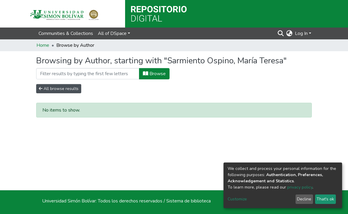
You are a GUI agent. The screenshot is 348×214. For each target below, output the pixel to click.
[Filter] (87, 73)
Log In (301, 33)
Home (42, 45)
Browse (154, 73)
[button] (289, 33)
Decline (304, 199)
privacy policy (299, 187)
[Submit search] (281, 33)
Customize (237, 199)
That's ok (325, 199)
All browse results (59, 88)
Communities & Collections (66, 33)
